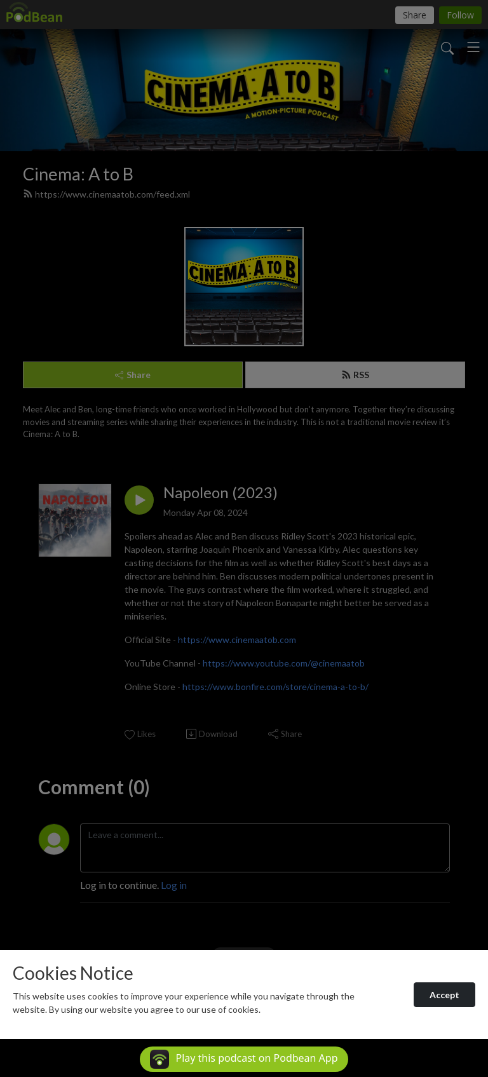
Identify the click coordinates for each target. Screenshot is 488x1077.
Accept (444, 994)
